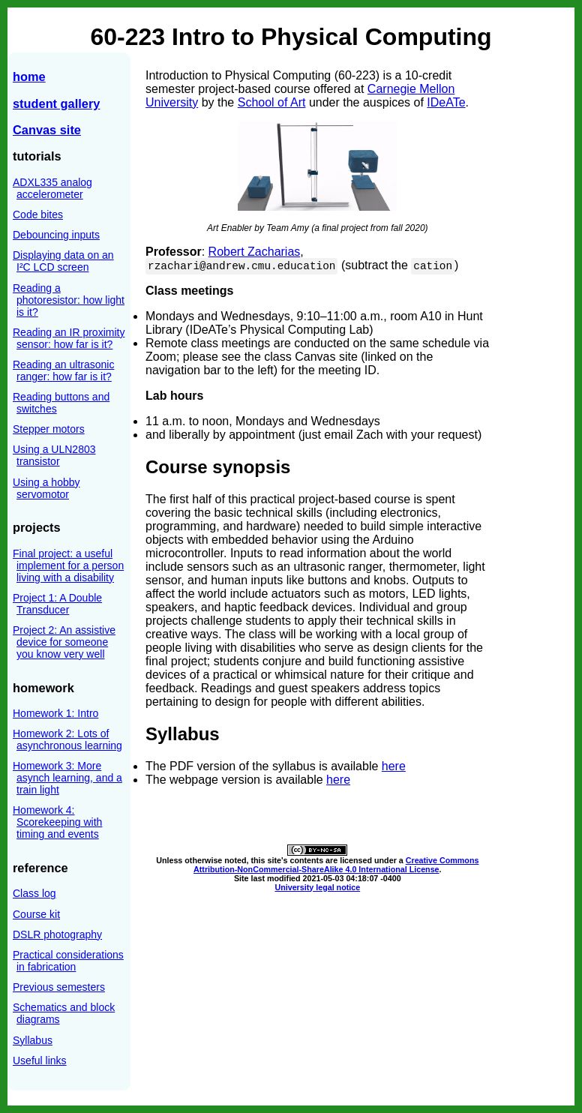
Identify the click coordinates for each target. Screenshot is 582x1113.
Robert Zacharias (254, 251)
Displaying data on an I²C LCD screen (63, 261)
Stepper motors (49, 429)
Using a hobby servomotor (46, 488)
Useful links (40, 1060)
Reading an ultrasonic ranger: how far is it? (63, 370)
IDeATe (446, 102)
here (394, 766)
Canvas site (47, 129)
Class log (34, 893)
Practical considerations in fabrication (68, 961)
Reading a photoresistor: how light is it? (68, 300)
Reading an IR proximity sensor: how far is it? (68, 338)
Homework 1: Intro (55, 713)
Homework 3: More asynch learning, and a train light (67, 778)
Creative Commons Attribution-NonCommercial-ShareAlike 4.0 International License (336, 865)
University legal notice (317, 887)
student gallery (56, 103)
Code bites (38, 214)
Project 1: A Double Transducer (57, 604)
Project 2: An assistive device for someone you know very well (64, 642)
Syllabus (32, 1040)
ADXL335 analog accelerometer (52, 188)
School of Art (272, 102)
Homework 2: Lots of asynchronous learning (67, 740)
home (29, 76)
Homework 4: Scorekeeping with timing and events (57, 822)
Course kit (36, 914)
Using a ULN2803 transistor (54, 455)
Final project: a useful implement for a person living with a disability (68, 566)
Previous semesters (59, 987)
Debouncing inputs (56, 235)
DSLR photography (57, 934)
